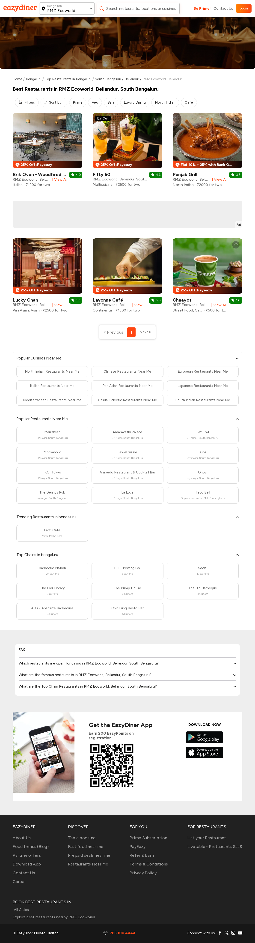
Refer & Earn (142, 855)
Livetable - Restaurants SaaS (214, 846)
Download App (27, 864)
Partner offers (27, 855)
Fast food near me (85, 846)
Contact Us (223, 8)
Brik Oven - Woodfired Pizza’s (44, 174)
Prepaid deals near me (89, 855)
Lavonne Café (108, 300)
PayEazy (137, 846)
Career (19, 881)
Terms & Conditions (149, 864)
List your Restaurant (206, 837)
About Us (22, 837)
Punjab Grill (185, 174)
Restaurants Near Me (88, 864)
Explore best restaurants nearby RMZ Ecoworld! (54, 917)
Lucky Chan (25, 300)
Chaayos (182, 300)
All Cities (21, 909)
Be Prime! (202, 8)
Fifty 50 (101, 174)
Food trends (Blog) (31, 846)
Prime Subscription (148, 837)
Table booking (81, 837)
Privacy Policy (143, 872)
